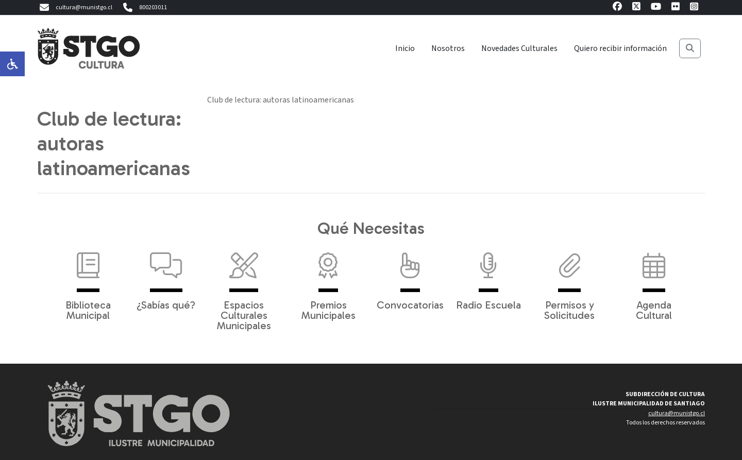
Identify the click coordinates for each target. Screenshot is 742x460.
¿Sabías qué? (166, 276)
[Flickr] (675, 8)
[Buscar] (690, 48)
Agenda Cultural (654, 281)
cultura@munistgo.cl (74, 7)
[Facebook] (617, 8)
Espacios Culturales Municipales (244, 286)
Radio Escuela (488, 276)
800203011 (144, 7)
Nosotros (448, 48)
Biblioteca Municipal (88, 281)
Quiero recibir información (620, 48)
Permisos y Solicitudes (569, 281)
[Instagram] (694, 8)
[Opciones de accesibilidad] (12, 64)
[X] (636, 8)
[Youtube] (656, 8)
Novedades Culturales (519, 48)
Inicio (405, 48)
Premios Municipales (328, 281)
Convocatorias (410, 276)
